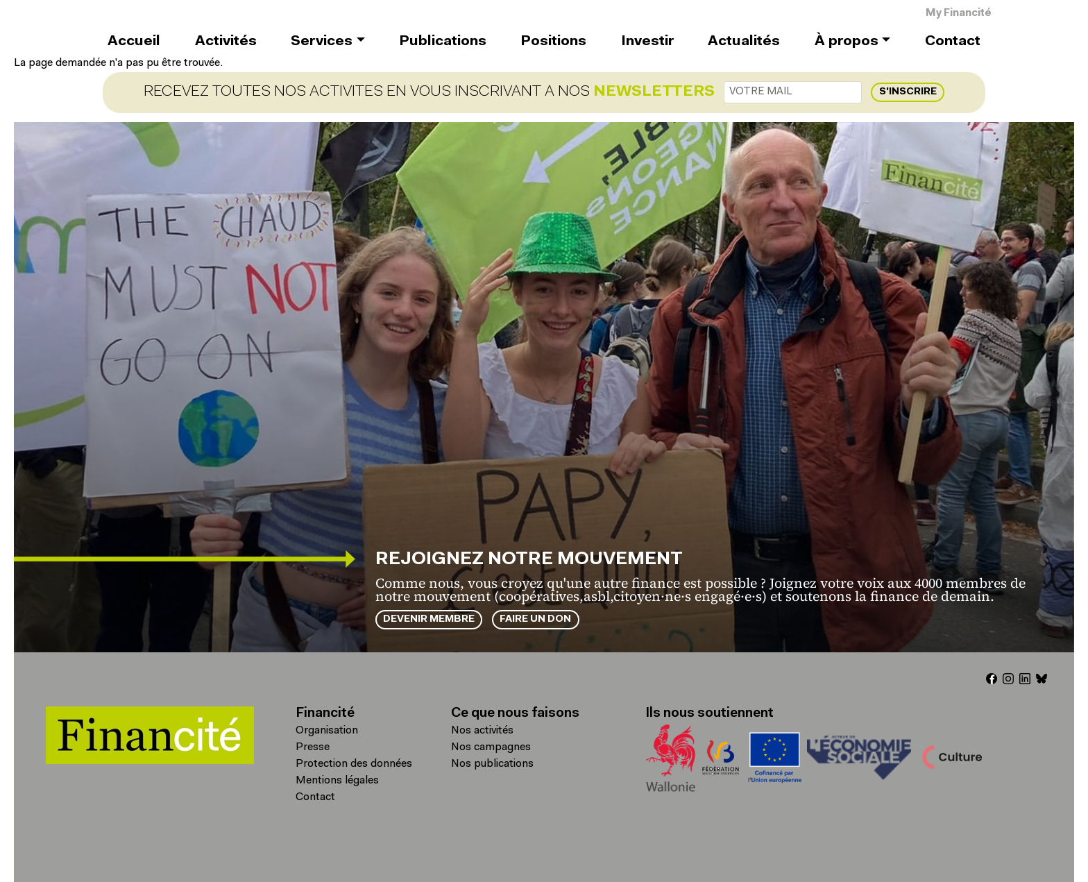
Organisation (327, 730)
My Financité (959, 13)
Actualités (744, 42)
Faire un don (535, 619)
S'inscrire (908, 92)
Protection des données (354, 764)
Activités (226, 42)
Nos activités (482, 730)
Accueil (134, 42)
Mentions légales (337, 780)
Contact (952, 42)
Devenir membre (429, 619)
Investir (647, 42)
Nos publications (492, 764)
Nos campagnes (491, 747)
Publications (442, 42)
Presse (313, 747)
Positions (553, 42)
